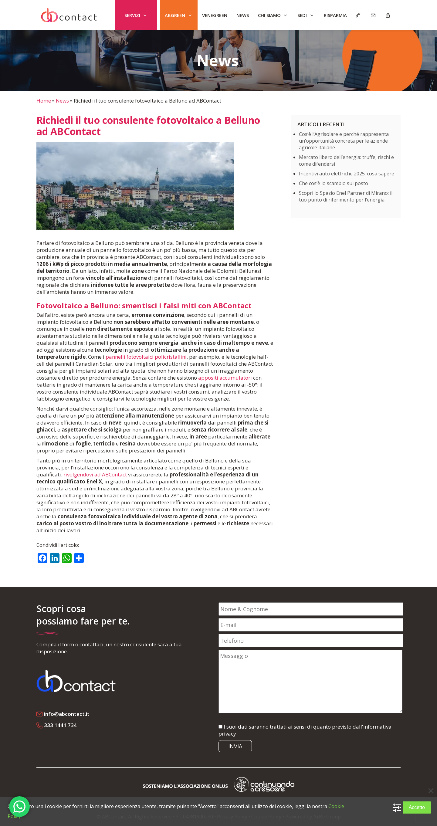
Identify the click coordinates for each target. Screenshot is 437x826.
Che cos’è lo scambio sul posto (333, 183)
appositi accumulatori (225, 377)
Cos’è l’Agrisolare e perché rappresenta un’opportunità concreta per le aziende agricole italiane (344, 141)
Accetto (417, 807)
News (62, 100)
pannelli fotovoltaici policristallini (146, 356)
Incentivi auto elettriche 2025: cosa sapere (346, 173)
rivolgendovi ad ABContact (95, 474)
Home (43, 100)
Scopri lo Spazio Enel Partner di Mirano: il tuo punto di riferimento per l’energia (345, 196)
